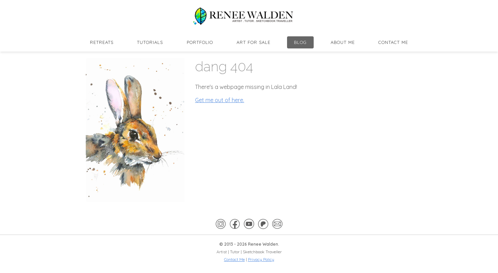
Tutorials (150, 42)
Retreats (101, 42)
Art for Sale (253, 42)
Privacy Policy (261, 259)
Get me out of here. (219, 100)
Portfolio (200, 42)
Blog (300, 42)
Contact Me (393, 42)
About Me (343, 42)
